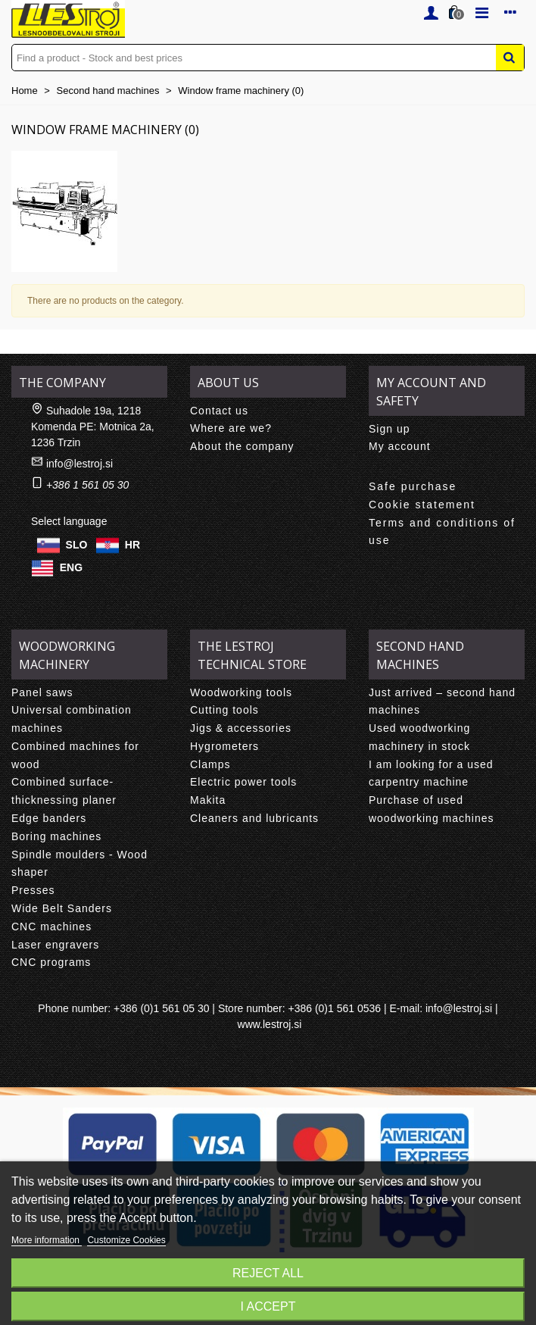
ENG (71, 567)
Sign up (389, 429)
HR (132, 544)
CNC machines (51, 926)
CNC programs (51, 962)
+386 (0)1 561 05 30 (162, 1008)
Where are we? (231, 428)
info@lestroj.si (79, 464)
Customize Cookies (126, 1240)
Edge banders (48, 818)
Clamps (210, 764)
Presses (33, 890)
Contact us (219, 411)
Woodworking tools (241, 692)
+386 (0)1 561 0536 (334, 1008)
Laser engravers (55, 945)
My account (400, 446)
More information (46, 1240)
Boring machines (56, 836)
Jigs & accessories (240, 728)
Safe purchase (413, 486)
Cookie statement (422, 504)
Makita (208, 800)
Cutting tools (224, 710)
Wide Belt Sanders (61, 908)
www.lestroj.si (270, 1024)
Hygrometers (224, 746)
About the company (242, 446)
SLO (77, 544)
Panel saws (42, 692)
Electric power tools (243, 782)
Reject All (268, 1273)
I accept (268, 1306)
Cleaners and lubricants (254, 818)
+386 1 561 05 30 (87, 485)
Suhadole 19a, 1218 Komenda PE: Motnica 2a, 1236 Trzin (92, 426)
